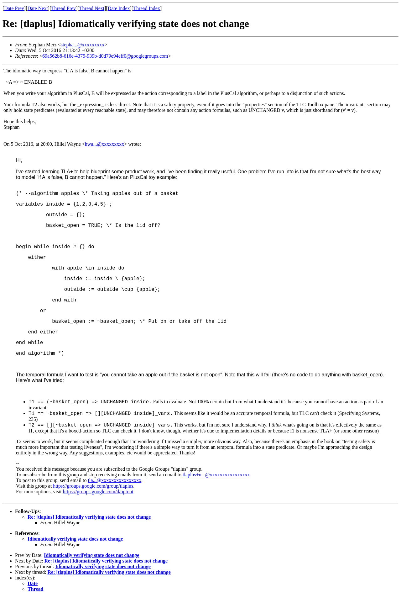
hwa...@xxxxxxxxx (104, 144)
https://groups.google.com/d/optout (98, 491)
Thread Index (146, 8)
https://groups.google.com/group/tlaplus (93, 486)
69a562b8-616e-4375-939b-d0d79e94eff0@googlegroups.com (105, 56)
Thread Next (91, 8)
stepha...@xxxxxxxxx (83, 44)
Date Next (38, 8)
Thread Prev (63, 8)
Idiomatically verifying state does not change (75, 539)
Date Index (119, 8)
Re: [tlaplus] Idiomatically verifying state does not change (89, 517)
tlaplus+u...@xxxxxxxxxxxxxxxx (216, 474)
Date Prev (14, 8)
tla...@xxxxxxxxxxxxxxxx (115, 480)
